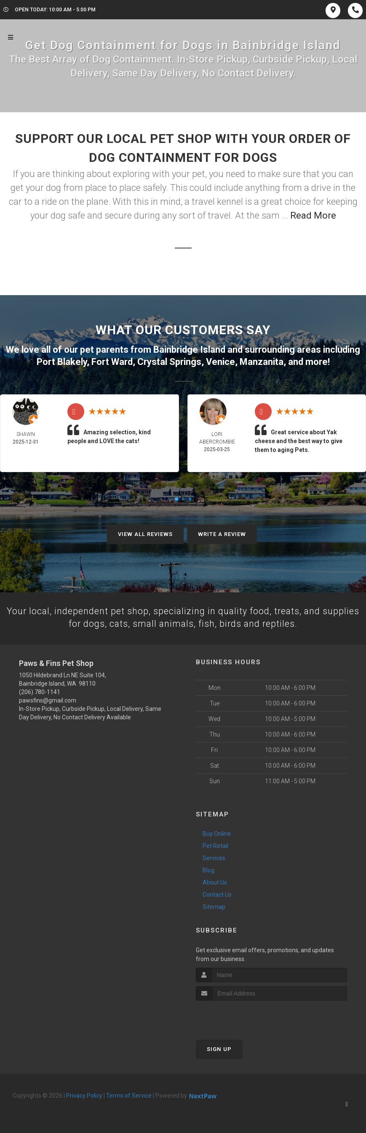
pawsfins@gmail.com (47, 700)
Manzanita (261, 361)
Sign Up (219, 1049)
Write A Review (222, 533)
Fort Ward (112, 361)
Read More (313, 215)
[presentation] (241, 1015)
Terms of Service (129, 1095)
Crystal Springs (169, 361)
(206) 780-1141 (39, 692)
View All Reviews (145, 533)
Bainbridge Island (189, 349)
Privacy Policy (84, 1095)
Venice (220, 361)
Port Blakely (62, 361)
